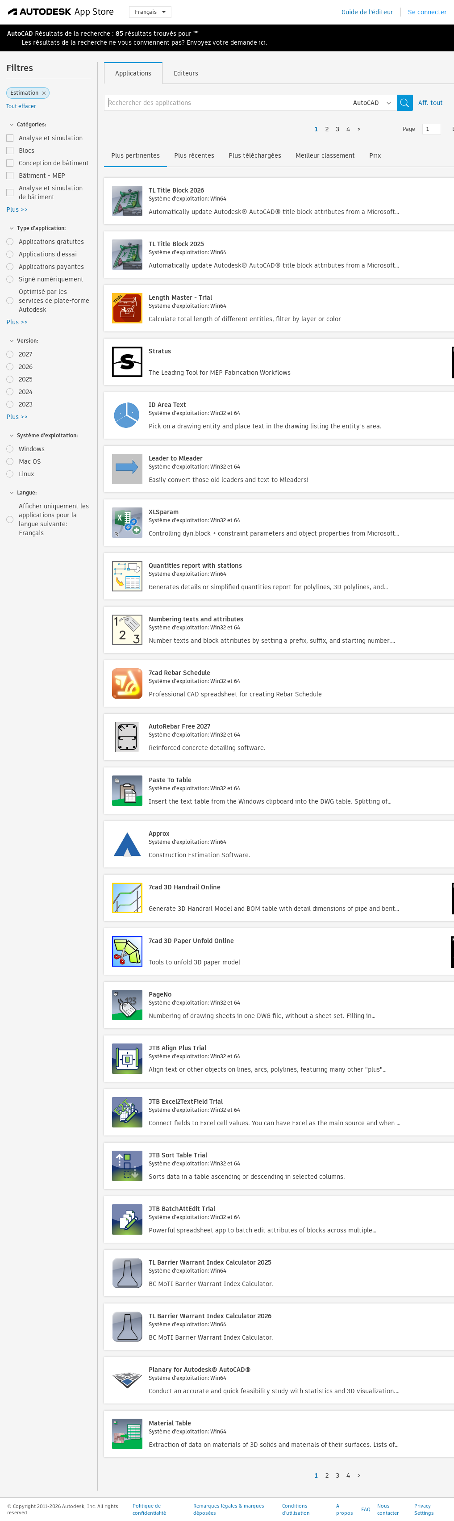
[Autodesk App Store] (61, 12)
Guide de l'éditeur (367, 12)
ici (262, 42)
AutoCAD (20, 33)
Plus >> (17, 209)
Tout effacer (21, 106)
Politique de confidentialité (149, 1509)
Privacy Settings (424, 1509)
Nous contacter (388, 1509)
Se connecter (427, 12)
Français (150, 12)
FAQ (366, 1509)
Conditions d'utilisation (296, 1509)
